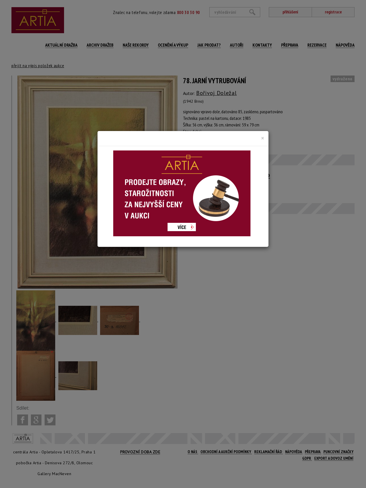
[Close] (262, 138)
